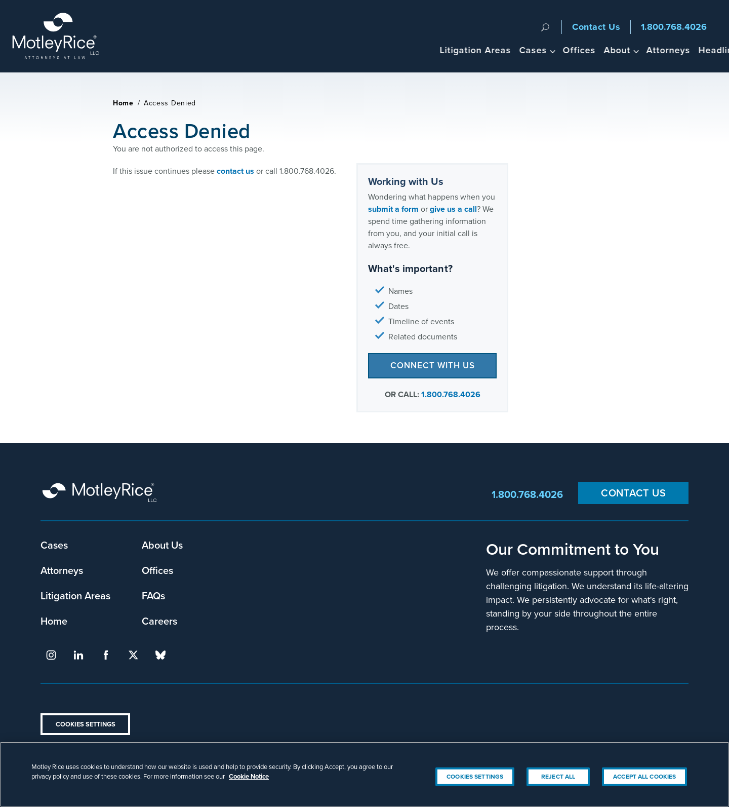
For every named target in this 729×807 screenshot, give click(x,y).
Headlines (672, 50)
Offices (530, 50)
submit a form (393, 209)
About (568, 50)
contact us (235, 171)
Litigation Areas (427, 50)
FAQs (153, 595)
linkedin (78, 655)
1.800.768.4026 (674, 26)
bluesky (160, 655)
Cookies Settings (85, 724)
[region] (364, 774)
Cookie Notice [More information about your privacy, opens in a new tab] (249, 776)
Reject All (558, 776)
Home (123, 103)
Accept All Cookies (644, 776)
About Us (162, 544)
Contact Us (596, 26)
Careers (159, 620)
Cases (485, 50)
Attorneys (620, 50)
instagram (51, 655)
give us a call (453, 209)
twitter (133, 655)
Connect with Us (432, 365)
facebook (105, 655)
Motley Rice (101, 494)
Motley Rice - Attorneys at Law (61, 36)
